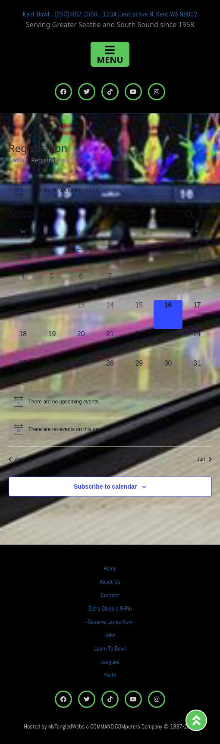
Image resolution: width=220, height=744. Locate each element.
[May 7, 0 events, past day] (109, 285)
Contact (110, 595)
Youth (110, 675)
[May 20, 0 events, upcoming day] (80, 343)
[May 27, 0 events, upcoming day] (80, 372)
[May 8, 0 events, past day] (139, 285)
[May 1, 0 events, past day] (139, 256)
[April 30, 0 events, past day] (109, 256)
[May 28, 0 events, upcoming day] (109, 372)
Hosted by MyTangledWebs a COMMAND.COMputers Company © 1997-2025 (110, 726)
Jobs (110, 635)
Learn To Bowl (110, 648)
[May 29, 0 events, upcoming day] (139, 372)
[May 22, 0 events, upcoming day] (139, 343)
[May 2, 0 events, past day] (168, 256)
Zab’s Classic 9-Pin (110, 608)
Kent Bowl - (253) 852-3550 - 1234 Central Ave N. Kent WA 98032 (110, 14)
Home (110, 568)
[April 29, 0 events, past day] (80, 256)
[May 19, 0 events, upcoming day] (52, 343)
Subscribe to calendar (105, 486)
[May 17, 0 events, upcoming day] (196, 314)
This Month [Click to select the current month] (110, 459)
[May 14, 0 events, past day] (109, 314)
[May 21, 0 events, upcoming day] (109, 343)
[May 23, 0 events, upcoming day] (168, 343)
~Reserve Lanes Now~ (110, 622)
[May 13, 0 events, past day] (80, 314)
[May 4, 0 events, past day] (23, 285)
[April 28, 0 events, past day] (52, 256)
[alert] (110, 190)
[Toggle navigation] (110, 54)
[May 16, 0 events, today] (168, 314)
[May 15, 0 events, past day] (139, 314)
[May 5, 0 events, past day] (52, 285)
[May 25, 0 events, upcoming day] (23, 372)
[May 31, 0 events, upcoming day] (196, 372)
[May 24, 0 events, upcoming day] (196, 343)
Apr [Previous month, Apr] (16, 459)
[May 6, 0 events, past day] (80, 285)
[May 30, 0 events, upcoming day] (168, 372)
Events (17, 160)
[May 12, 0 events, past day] (52, 314)
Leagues (110, 662)
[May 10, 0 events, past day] (196, 285)
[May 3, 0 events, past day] (196, 256)
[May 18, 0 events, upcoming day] (23, 343)
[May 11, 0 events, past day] (23, 314)
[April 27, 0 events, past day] (23, 256)
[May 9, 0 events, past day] (168, 285)
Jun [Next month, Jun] (204, 459)
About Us (110, 582)
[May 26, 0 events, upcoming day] (52, 372)
